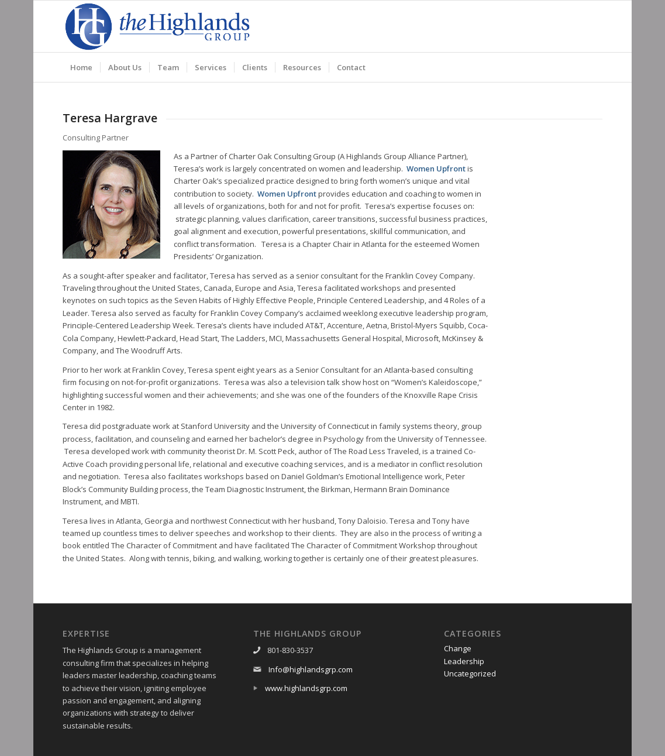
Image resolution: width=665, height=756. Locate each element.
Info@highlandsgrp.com (310, 669)
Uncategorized (470, 673)
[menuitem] (81, 67)
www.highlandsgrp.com (306, 688)
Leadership (464, 661)
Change (457, 648)
